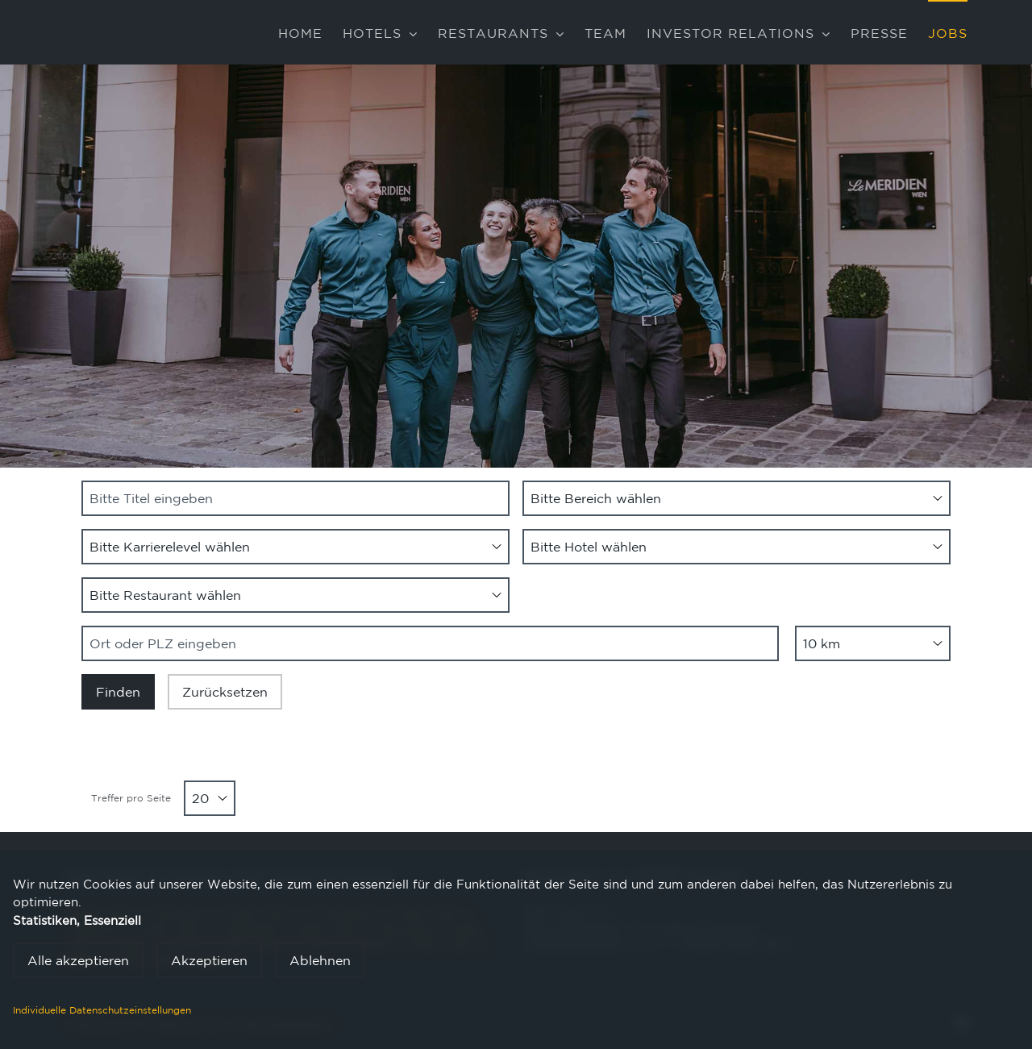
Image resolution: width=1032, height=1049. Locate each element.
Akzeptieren (209, 960)
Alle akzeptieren (78, 960)
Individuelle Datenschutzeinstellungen (102, 1010)
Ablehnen (320, 960)
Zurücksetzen (225, 692)
